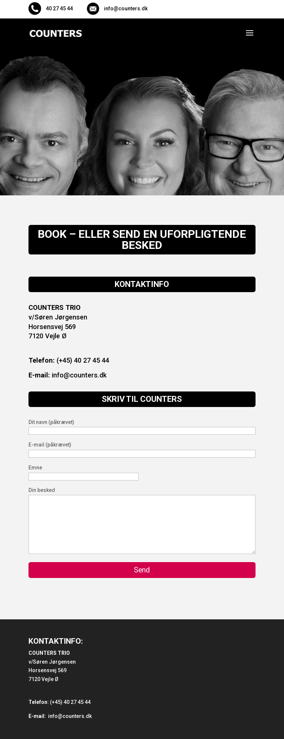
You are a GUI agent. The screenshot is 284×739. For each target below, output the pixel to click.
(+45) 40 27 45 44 (68, 360)
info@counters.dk (67, 375)
